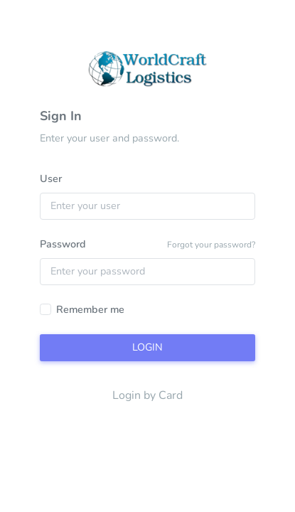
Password (63, 244)
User (51, 178)
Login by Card (147, 395)
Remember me (90, 309)
